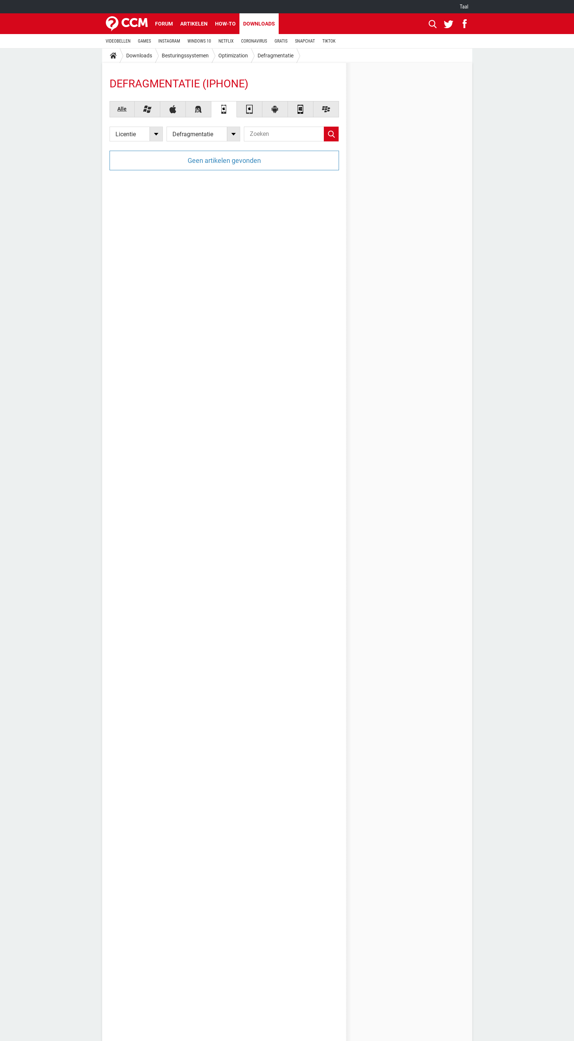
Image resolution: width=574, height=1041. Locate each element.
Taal (464, 7)
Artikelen (194, 24)
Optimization (233, 55)
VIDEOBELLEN (118, 41)
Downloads (259, 24)
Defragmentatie (275, 55)
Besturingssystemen (185, 55)
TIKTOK (329, 41)
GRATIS (281, 41)
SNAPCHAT (305, 41)
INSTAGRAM (169, 41)
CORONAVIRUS (254, 41)
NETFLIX (226, 41)
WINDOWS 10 (199, 41)
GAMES (144, 41)
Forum (164, 24)
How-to (225, 24)
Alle (122, 109)
